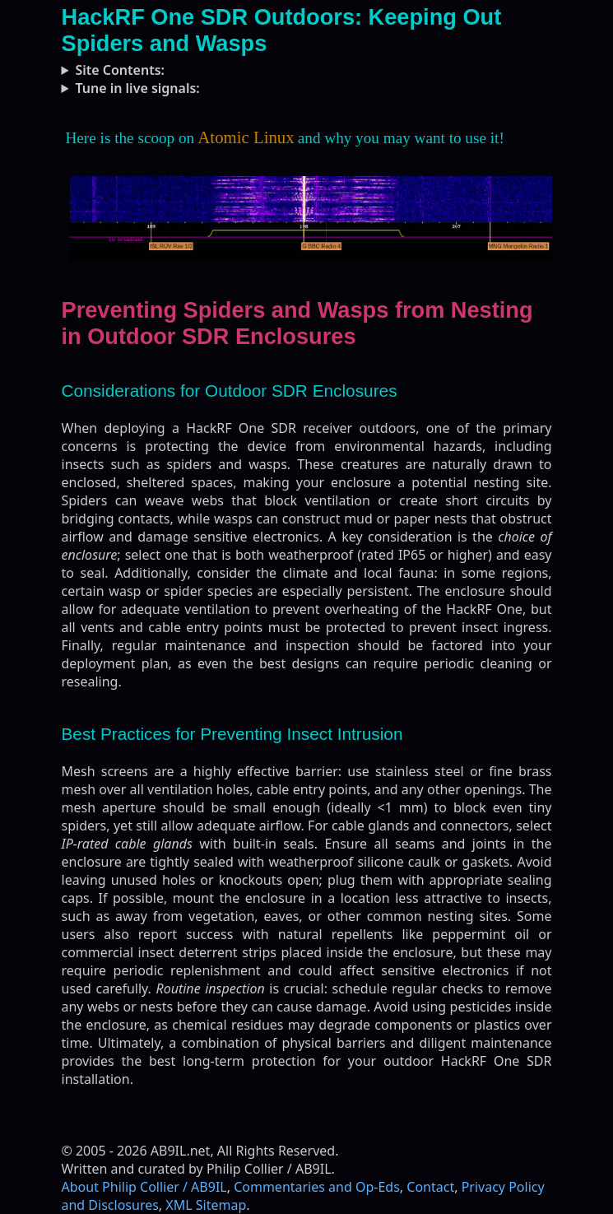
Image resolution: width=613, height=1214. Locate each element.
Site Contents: (120, 70)
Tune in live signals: (137, 88)
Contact (430, 1187)
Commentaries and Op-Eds (317, 1187)
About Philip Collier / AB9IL (144, 1187)
